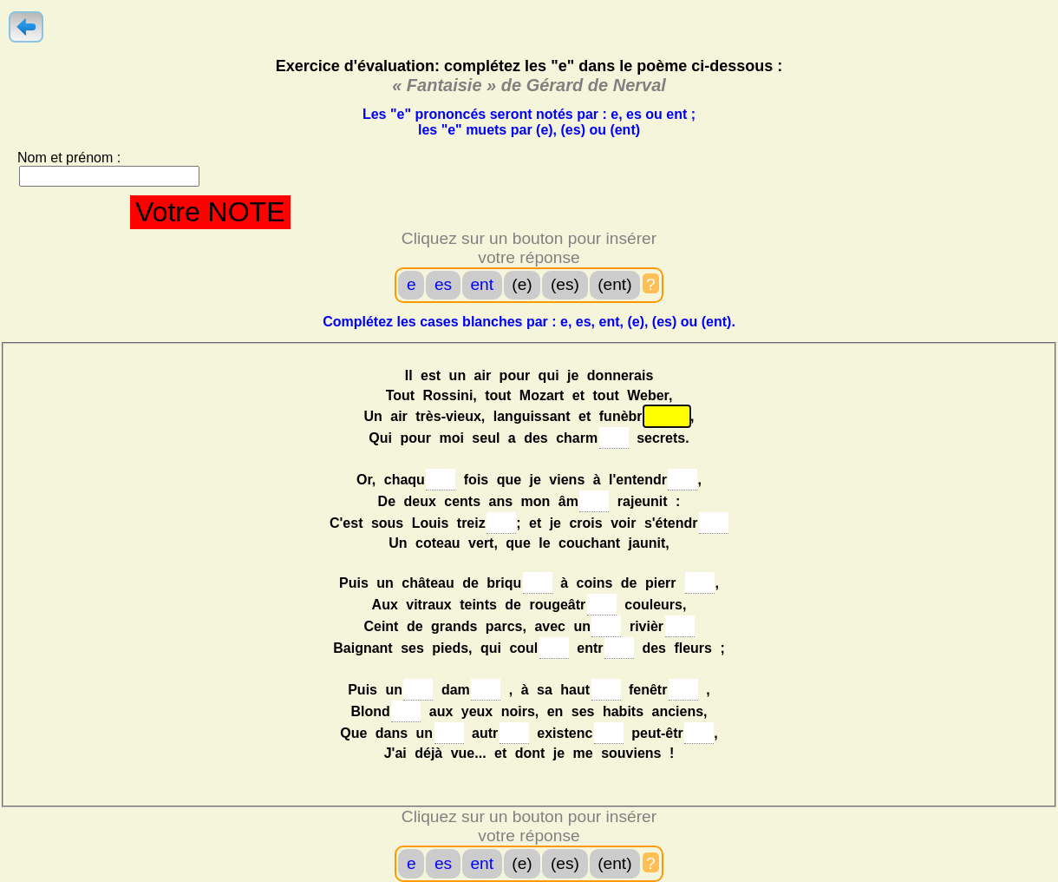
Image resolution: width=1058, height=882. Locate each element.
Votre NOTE (210, 211)
